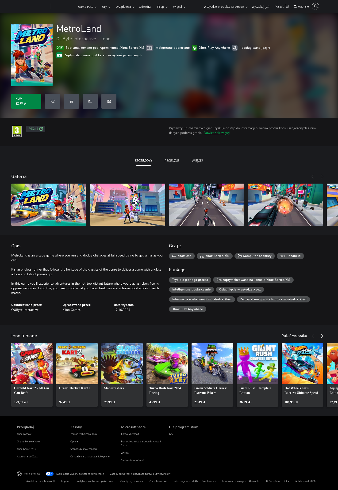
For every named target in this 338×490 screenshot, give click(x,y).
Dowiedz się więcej (217, 132)
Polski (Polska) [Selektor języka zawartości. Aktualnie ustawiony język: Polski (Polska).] (32, 473)
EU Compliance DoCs (277, 480)
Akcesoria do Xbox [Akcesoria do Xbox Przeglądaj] (27, 456)
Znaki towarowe (158, 480)
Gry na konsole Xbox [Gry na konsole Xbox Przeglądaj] (28, 441)
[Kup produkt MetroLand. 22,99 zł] (26, 101)
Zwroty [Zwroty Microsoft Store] (125, 452)
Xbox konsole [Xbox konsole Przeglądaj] (24, 433)
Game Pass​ (85, 6)
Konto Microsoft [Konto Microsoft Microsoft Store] (130, 433)
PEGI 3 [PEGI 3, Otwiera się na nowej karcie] (36, 129)
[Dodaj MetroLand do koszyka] (71, 101)
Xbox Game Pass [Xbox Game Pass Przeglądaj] (26, 448)
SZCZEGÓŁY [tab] (144, 160)
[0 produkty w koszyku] (281, 5)
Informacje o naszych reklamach (240, 480)
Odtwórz (145, 6)
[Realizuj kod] (108, 101)
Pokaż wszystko (294, 335)
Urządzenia (123, 6)
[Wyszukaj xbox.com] (260, 6)
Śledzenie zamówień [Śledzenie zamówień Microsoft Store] (132, 460)
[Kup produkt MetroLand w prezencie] (90, 101)
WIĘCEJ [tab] (197, 160)
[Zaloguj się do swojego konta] (306, 6)
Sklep (160, 6)
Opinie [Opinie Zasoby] (74, 441)
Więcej (177, 6)
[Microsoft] (33, 6)
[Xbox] (64, 6)
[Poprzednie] (312, 176)
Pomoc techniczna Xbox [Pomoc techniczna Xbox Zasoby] (83, 433)
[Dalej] (322, 176)
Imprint (65, 480)
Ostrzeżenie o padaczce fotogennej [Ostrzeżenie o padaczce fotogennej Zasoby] (90, 456)
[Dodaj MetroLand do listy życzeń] (52, 101)
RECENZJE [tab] (172, 160)
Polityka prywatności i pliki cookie (95, 480)
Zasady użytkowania (131, 480)
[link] (32, 375)
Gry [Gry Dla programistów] (171, 433)
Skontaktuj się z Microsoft (40, 480)
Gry (104, 6)
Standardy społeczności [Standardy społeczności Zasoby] (83, 448)
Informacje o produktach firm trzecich (195, 480)
